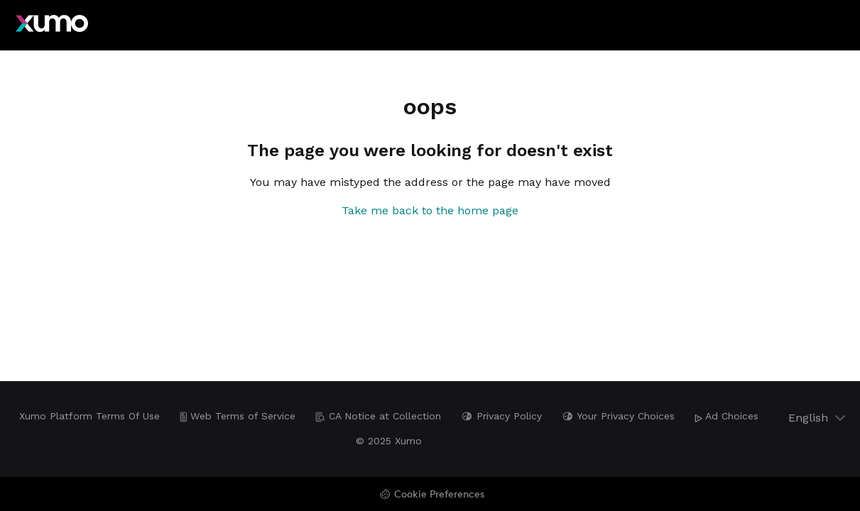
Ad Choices (726, 416)
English (818, 418)
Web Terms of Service (237, 416)
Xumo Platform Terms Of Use (89, 416)
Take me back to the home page (430, 210)
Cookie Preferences (439, 495)
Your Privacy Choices (618, 416)
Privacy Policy (501, 416)
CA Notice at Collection (378, 416)
